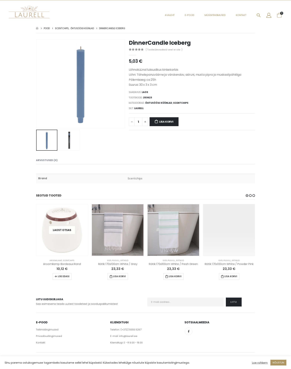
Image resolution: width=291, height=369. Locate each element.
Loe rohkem (260, 362)
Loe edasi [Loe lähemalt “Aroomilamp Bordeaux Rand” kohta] (63, 276)
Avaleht (170, 15)
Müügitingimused (215, 15)
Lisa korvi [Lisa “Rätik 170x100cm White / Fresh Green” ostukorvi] (175, 276)
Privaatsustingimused (49, 336)
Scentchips (180, 102)
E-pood (189, 15)
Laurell (139, 108)
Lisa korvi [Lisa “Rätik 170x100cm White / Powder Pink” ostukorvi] (230, 276)
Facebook (188, 331)
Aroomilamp (56, 260)
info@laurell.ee (128, 336)
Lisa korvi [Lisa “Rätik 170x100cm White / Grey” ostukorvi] (119, 276)
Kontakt (241, 15)
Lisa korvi (166, 122)
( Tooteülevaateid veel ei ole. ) (164, 49)
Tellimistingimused (47, 329)
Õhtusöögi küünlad (158, 102)
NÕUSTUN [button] (278, 362)
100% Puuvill (113, 260)
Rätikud (124, 260)
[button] (247, 195)
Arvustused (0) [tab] (47, 160)
